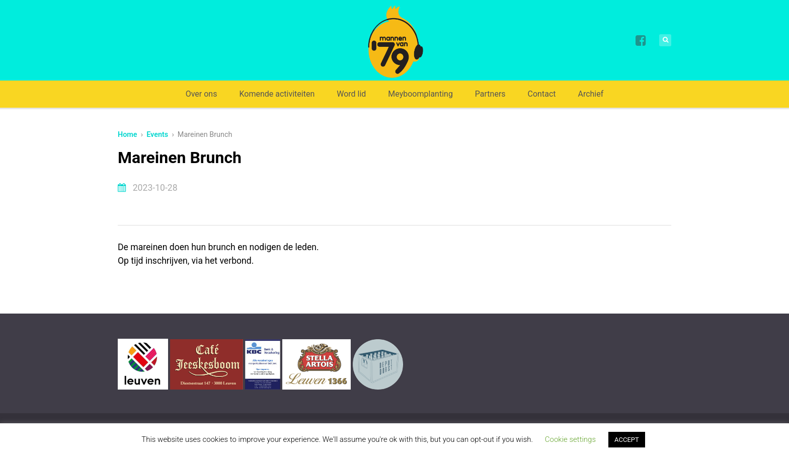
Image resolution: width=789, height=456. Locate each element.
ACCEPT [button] (626, 439)
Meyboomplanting (420, 94)
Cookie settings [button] (570, 439)
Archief (590, 94)
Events (157, 134)
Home (127, 134)
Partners (490, 94)
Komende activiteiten (276, 94)
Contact (542, 94)
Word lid (351, 94)
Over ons (201, 94)
